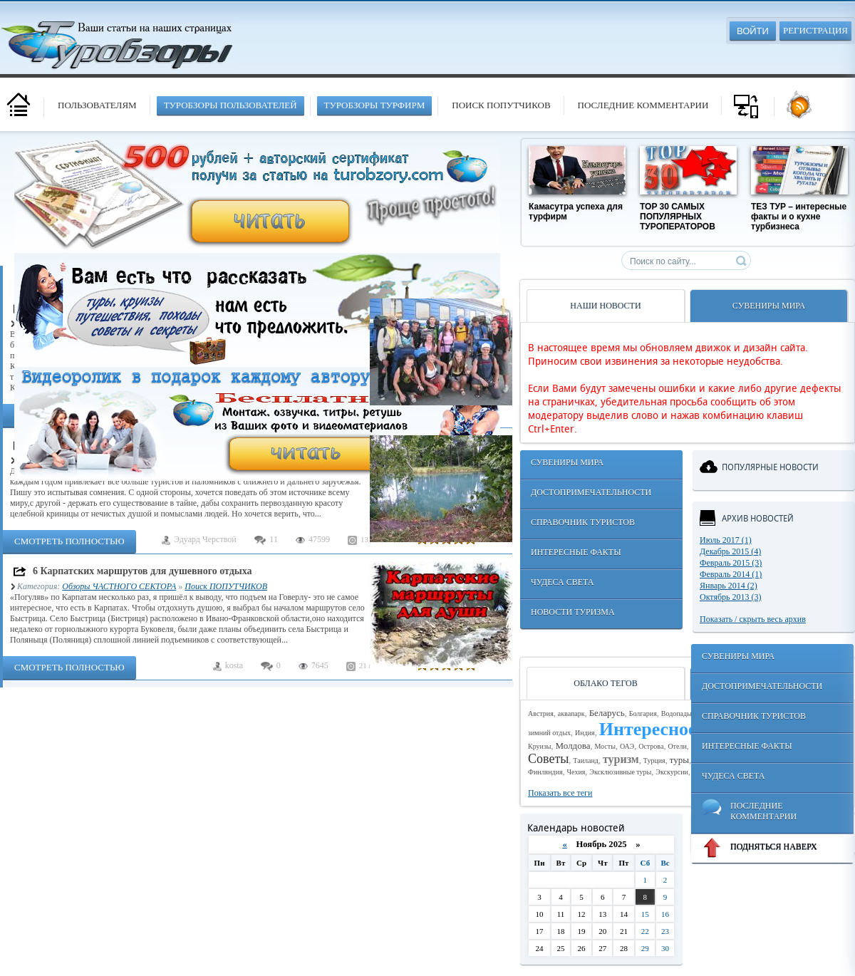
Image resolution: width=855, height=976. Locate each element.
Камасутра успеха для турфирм (576, 212)
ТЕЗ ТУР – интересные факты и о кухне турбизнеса (798, 217)
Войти (753, 31)
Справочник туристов (583, 522)
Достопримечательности (591, 492)
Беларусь (607, 712)
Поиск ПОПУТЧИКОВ (226, 586)
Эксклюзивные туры (620, 772)
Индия (585, 733)
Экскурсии (672, 772)
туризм (621, 759)
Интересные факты (576, 552)
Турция (654, 760)
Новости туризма (573, 612)
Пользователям (97, 105)
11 (273, 539)
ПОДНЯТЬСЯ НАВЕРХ (759, 848)
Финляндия (545, 772)
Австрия (541, 713)
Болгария (643, 713)
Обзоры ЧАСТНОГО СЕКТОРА (119, 586)
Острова (650, 746)
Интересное (648, 729)
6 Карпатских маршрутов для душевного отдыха (142, 571)
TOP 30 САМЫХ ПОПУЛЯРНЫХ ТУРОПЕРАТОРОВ (677, 217)
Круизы (539, 746)
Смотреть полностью (69, 541)
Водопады (676, 713)
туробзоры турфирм (374, 105)
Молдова (573, 745)
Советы (548, 759)
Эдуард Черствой (205, 539)
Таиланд (585, 760)
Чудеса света (562, 582)
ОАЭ (627, 746)
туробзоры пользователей (230, 105)
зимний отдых (549, 733)
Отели (677, 746)
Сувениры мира (567, 462)
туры (679, 759)
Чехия (576, 772)
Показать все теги (560, 793)
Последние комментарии (643, 105)
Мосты (604, 746)
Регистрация (815, 30)
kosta (234, 665)
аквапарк (571, 713)
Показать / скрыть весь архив (753, 619)
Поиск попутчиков (501, 105)
